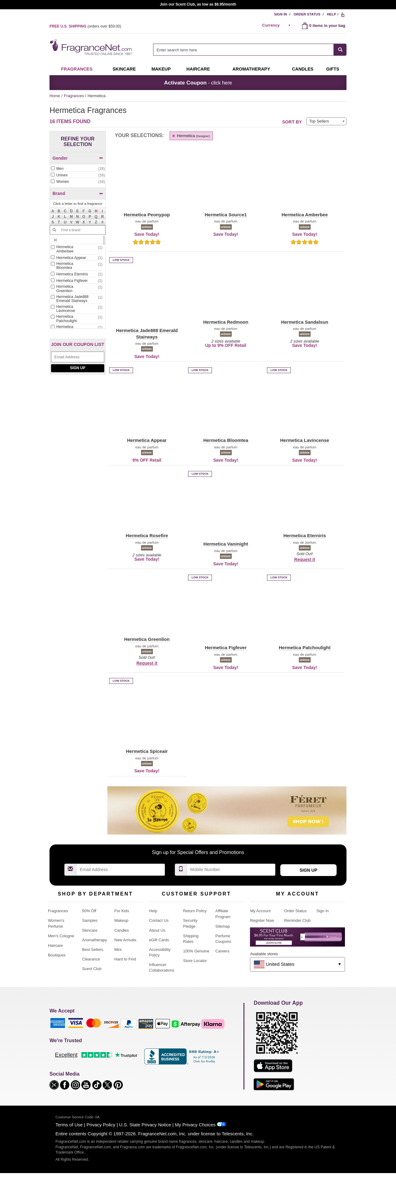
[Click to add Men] (77, 168)
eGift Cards (159, 940)
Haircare (198, 69)
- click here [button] (198, 83)
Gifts (332, 69)
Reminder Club (297, 920)
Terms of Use (69, 1124)
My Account (260, 911)
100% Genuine (196, 951)
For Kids (121, 911)
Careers (222, 951)
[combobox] (249, 50)
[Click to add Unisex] (77, 175)
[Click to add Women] (77, 181)
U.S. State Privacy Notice (145, 1124)
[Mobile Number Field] (231, 870)
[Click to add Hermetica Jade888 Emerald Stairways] (76, 299)
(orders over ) (85, 26)
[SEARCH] (340, 50)
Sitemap (222, 926)
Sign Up (77, 368)
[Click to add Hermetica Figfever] (76, 280)
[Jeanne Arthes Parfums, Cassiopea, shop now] (78, 440)
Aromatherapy (94, 940)
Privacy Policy (101, 1124)
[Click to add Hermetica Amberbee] (76, 249)
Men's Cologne (61, 936)
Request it (304, 559)
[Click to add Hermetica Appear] (76, 258)
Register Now (262, 920)
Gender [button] (78, 158)
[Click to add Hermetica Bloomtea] (76, 266)
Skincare (124, 69)
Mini (117, 949)
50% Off (89, 911)
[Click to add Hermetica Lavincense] (76, 309)
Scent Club (91, 968)
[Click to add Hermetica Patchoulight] (76, 319)
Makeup (160, 69)
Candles (121, 930)
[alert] (277, 25)
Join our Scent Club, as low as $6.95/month (198, 4)
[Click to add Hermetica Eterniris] (76, 274)
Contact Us (159, 920)
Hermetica (190, 135)
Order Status (307, 14)
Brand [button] (78, 193)
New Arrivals (125, 940)
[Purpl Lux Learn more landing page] (297, 939)
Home (55, 95)
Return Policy (195, 911)
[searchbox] (243, 50)
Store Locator (195, 960)
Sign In (280, 14)
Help (331, 14)
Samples (89, 920)
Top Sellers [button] (319, 121)
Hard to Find (125, 959)
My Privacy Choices (195, 1124)
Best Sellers (92, 949)
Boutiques (57, 955)
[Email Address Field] (77, 357)
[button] (96, 211)
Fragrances (77, 69)
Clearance (91, 959)
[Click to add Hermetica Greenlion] (76, 289)
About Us (157, 930)
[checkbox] (77, 169)
